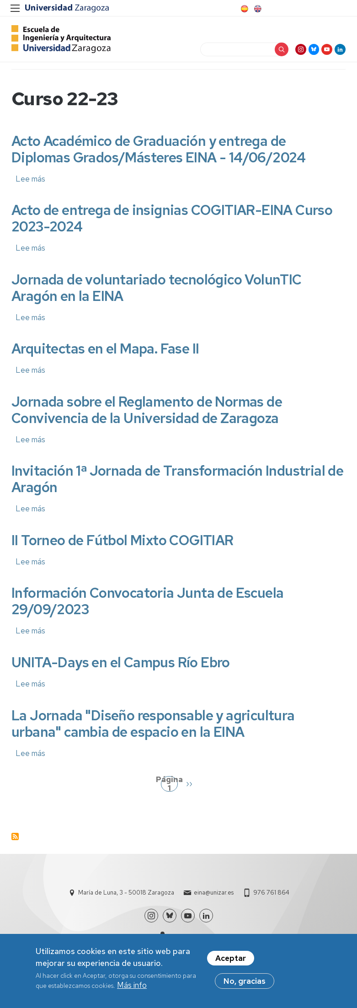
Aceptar (230, 959)
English (256, 8)
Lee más (30, 186)
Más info (132, 986)
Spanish (243, 8)
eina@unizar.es (214, 900)
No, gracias (245, 982)
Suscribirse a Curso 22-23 (15, 843)
